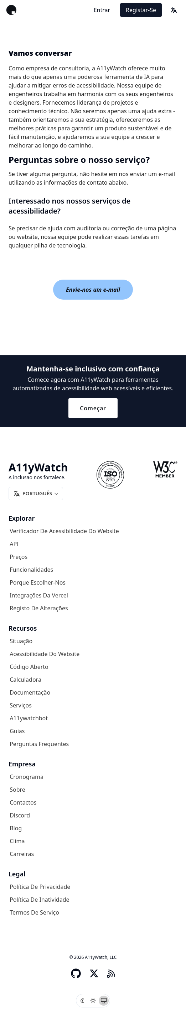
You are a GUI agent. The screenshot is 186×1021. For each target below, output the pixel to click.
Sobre (17, 790)
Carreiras (22, 854)
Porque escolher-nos (38, 582)
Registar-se (141, 10)
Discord (20, 815)
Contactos (23, 802)
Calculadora (25, 680)
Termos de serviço (34, 912)
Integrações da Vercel (39, 595)
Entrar (102, 10)
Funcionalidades (31, 570)
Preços (18, 557)
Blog (16, 828)
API (14, 544)
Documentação (30, 692)
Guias (17, 731)
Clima (17, 841)
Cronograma (26, 777)
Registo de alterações (39, 608)
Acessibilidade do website (44, 654)
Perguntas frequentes (39, 744)
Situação (21, 641)
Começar (93, 408)
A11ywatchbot (29, 718)
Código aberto (29, 667)
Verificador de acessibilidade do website (64, 531)
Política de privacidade (40, 887)
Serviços (21, 705)
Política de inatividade (39, 900)
